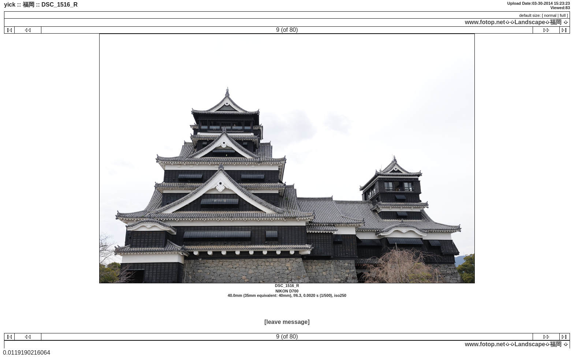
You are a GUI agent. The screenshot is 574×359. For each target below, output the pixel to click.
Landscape (530, 22)
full (563, 15)
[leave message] (287, 322)
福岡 (556, 22)
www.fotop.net (485, 22)
